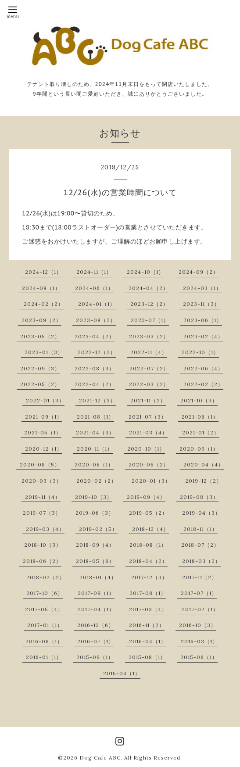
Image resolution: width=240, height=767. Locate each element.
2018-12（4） (150, 529)
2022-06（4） (203, 368)
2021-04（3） (95, 432)
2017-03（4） (148, 609)
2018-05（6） (95, 561)
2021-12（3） (97, 400)
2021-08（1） (95, 416)
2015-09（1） (95, 657)
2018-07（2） (200, 544)
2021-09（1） (43, 416)
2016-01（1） (44, 657)
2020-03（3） (41, 480)
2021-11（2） (148, 400)
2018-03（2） (201, 561)
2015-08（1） (147, 657)
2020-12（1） (43, 448)
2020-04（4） (203, 464)
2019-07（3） (42, 512)
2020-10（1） (146, 448)
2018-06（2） (42, 561)
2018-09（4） (95, 544)
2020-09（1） (199, 448)
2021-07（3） (148, 416)
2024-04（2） (148, 288)
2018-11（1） (200, 529)
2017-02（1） (200, 609)
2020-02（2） (96, 480)
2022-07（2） (149, 368)
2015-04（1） (121, 673)
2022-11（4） (148, 352)
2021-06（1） (200, 416)
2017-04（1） (96, 609)
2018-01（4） (98, 577)
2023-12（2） (149, 304)
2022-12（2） (97, 352)
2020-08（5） (40, 464)
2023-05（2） (40, 336)
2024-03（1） (202, 288)
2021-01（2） (200, 432)
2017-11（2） (199, 577)
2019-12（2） (203, 480)
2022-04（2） (95, 384)
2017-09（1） (96, 593)
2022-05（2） (40, 384)
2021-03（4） (148, 432)
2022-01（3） (45, 400)
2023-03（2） (149, 336)
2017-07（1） (199, 593)
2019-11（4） (43, 497)
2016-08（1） (44, 641)
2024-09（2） (199, 272)
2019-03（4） (45, 529)
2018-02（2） (45, 577)
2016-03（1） (199, 641)
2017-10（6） (44, 593)
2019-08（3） (199, 497)
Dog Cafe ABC (100, 757)
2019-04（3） (201, 512)
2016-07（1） (95, 641)
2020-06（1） (94, 464)
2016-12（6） (95, 625)
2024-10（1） (145, 272)
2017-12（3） (149, 577)
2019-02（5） (98, 529)
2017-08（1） (147, 593)
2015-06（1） (199, 657)
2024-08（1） (41, 288)
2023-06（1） (202, 320)
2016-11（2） (147, 625)
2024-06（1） (94, 288)
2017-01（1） (45, 625)
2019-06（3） (94, 512)
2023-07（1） (150, 320)
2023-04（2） (95, 336)
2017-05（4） (44, 609)
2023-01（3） (44, 352)
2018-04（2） (148, 561)
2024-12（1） (43, 272)
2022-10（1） (200, 352)
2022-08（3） (95, 368)
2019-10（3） (93, 497)
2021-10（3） (199, 400)
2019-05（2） (148, 512)
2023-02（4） (203, 336)
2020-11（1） (95, 448)
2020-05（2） (149, 464)
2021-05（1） (42, 432)
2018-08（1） (148, 544)
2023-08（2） (96, 320)
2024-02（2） (44, 304)
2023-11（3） (201, 304)
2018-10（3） (42, 544)
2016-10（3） (197, 625)
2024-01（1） (96, 304)
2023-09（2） (41, 320)
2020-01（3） (151, 480)
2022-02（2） (203, 384)
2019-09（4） (146, 497)
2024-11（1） (94, 272)
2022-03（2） (149, 384)
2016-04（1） (147, 641)
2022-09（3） (40, 368)
